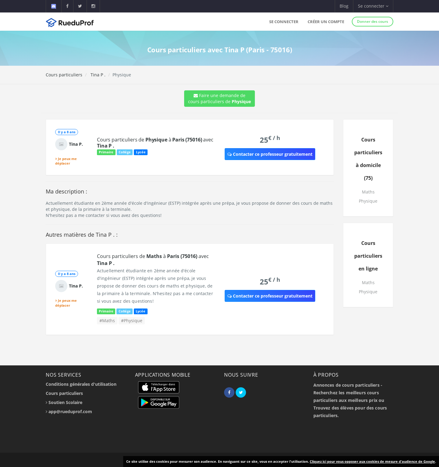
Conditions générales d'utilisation (81, 384)
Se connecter (283, 21)
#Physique (131, 320)
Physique (368, 201)
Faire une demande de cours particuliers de (219, 98)
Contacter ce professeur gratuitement (269, 154)
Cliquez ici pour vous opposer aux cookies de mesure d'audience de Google (372, 461)
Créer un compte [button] (326, 21)
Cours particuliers (64, 75)
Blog (344, 6)
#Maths (107, 320)
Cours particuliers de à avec (155, 142)
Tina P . (97, 75)
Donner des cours (372, 21)
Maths (368, 192)
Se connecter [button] (373, 6)
